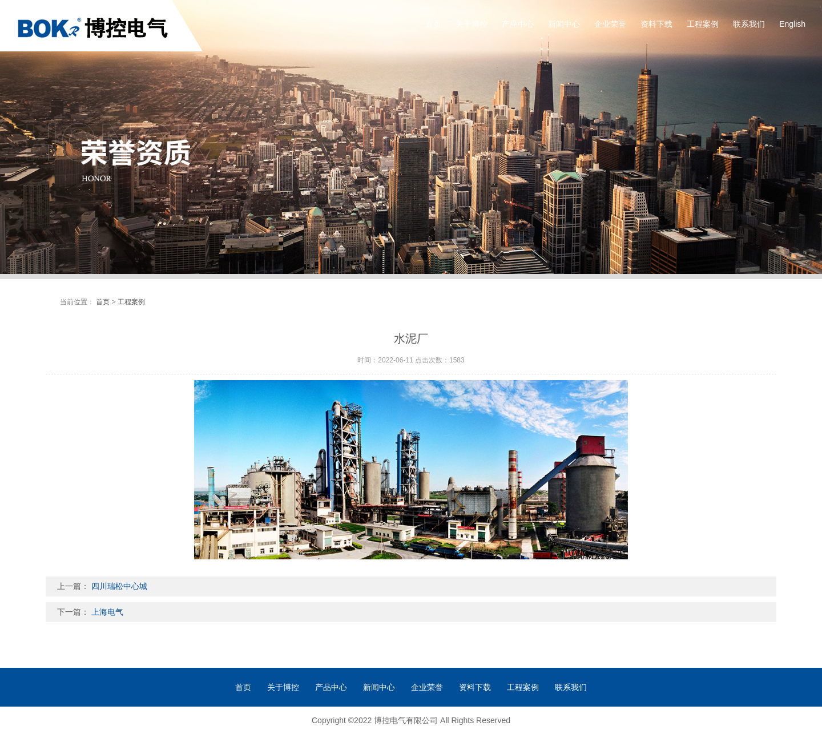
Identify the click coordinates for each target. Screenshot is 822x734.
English (792, 24)
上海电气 (107, 611)
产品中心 (518, 24)
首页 (433, 24)
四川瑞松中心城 (119, 586)
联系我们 (749, 24)
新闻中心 (564, 24)
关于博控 (471, 24)
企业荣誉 (610, 24)
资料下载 (656, 24)
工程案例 (703, 24)
